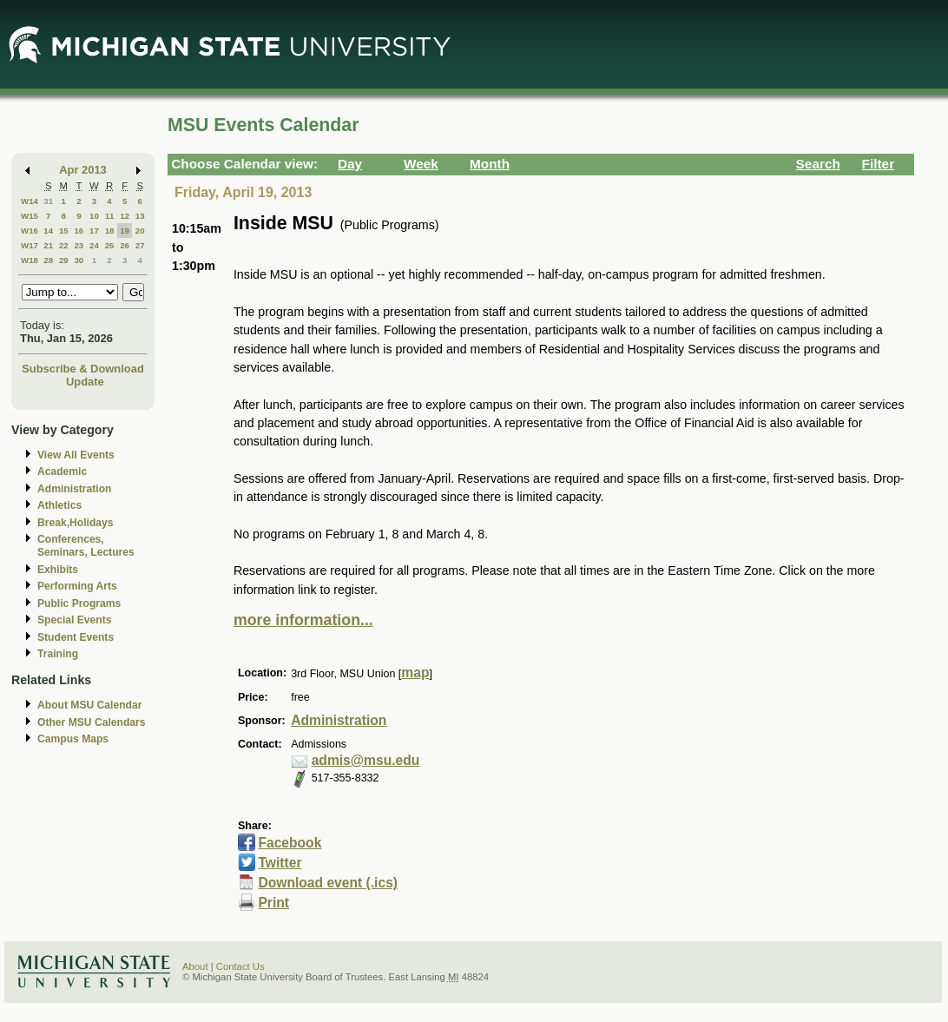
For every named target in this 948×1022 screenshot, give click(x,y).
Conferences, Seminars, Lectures (86, 545)
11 (110, 216)
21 (48, 245)
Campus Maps (73, 739)
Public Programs (79, 603)
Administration (74, 489)
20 (140, 230)
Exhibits (57, 570)
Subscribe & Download (83, 368)
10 (94, 216)
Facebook (289, 842)
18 (110, 230)
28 (48, 260)
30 (78, 260)
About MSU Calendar (89, 705)
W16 (29, 230)
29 (64, 260)
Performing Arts (77, 586)
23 (78, 245)
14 (48, 230)
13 (140, 216)
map (415, 672)
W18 (29, 260)
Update (85, 381)
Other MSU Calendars (91, 722)
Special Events (74, 620)
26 (124, 245)
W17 (29, 245)
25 (110, 245)
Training (57, 654)
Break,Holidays (75, 523)
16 (78, 230)
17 (94, 230)
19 (124, 230)
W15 (29, 216)
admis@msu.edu (366, 760)
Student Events (75, 637)
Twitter (279, 862)
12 (124, 216)
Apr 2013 (83, 169)
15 (64, 230)
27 (140, 245)
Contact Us (240, 966)
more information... (303, 620)
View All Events (76, 455)
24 (94, 245)
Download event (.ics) (328, 882)
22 (64, 245)
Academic (62, 471)
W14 (29, 201)
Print (273, 902)
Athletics (59, 505)
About (195, 966)
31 (48, 201)
